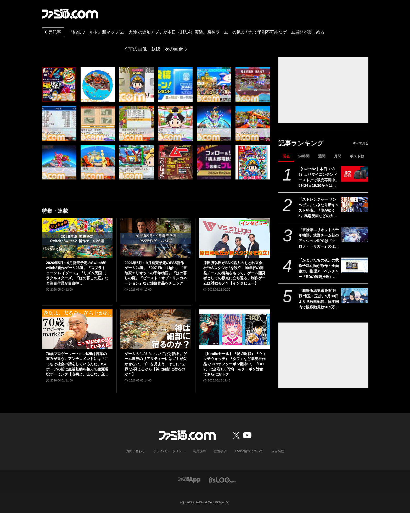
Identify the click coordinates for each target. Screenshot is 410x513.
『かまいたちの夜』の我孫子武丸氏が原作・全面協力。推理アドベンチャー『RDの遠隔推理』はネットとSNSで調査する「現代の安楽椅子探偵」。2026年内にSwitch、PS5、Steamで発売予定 (319, 269)
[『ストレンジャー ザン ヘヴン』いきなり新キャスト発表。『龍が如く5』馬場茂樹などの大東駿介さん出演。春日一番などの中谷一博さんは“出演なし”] (354, 204)
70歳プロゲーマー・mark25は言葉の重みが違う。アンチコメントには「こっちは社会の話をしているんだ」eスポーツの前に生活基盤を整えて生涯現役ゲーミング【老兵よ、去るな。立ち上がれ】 (77, 364)
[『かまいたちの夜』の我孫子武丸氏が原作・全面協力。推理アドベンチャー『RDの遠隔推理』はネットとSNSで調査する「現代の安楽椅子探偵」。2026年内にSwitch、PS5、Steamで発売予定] (354, 265)
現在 (286, 156)
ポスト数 (357, 156)
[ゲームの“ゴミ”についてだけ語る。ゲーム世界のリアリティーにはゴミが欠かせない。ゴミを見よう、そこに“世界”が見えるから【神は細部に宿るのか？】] (155, 329)
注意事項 (220, 451)
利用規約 (199, 451)
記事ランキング (301, 143)
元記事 (52, 32)
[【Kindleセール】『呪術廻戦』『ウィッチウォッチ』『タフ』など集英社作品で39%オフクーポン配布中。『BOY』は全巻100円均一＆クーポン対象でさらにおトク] (234, 329)
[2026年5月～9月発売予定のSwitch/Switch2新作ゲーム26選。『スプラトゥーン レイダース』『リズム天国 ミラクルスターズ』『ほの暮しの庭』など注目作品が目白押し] (77, 238)
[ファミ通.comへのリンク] (70, 14)
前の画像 (137, 49)
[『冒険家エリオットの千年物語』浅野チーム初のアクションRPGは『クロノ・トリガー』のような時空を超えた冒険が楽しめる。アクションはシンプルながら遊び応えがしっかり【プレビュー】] (354, 234)
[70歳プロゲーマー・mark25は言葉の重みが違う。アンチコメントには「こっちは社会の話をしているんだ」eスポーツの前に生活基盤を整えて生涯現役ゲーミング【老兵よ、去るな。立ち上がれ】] (77, 329)
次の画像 (174, 49)
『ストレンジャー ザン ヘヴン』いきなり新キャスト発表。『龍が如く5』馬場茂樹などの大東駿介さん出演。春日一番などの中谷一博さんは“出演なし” (319, 208)
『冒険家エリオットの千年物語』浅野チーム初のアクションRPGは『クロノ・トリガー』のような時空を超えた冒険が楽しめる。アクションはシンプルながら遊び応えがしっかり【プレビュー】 (319, 238)
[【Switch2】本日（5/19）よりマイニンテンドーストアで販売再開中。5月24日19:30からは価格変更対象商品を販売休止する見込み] (354, 174)
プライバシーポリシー (169, 451)
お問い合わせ (135, 451)
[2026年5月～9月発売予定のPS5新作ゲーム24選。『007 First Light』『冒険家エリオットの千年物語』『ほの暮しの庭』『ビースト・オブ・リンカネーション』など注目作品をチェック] (155, 238)
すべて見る (360, 143)
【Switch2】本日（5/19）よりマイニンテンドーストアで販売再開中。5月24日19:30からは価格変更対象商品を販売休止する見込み (319, 177)
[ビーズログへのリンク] (222, 479)
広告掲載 (277, 451)
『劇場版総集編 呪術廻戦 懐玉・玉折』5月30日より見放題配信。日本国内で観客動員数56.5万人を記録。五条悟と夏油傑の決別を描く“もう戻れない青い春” (319, 299)
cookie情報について (249, 451)
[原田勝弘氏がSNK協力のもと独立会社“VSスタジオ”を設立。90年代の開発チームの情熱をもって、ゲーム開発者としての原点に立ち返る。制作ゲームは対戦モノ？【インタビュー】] (234, 238)
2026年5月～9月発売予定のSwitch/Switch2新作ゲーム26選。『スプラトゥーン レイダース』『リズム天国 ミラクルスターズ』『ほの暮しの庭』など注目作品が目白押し (77, 273)
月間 (337, 156)
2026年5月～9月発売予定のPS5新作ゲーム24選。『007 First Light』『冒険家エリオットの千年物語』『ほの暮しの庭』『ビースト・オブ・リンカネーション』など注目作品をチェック (156, 273)
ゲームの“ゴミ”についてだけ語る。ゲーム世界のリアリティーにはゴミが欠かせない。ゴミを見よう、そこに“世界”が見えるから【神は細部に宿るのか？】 (156, 364)
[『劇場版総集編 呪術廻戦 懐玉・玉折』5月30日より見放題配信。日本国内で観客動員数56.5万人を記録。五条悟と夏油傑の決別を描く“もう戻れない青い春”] (354, 295)
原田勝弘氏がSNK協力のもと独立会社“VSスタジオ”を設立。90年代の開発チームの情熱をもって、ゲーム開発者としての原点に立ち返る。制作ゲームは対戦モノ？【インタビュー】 (234, 273)
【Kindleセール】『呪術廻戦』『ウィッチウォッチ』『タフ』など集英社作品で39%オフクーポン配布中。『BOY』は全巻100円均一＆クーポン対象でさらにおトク (234, 364)
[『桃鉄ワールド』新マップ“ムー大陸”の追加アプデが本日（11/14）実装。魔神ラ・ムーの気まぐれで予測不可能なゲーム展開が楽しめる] (59, 84)
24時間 (304, 156)
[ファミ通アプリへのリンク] (189, 479)
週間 (321, 156)
